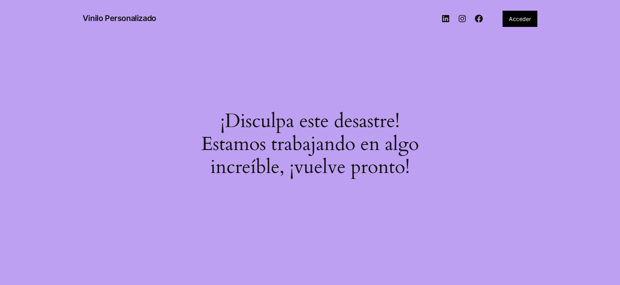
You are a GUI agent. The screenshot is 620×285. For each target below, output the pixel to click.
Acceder (520, 18)
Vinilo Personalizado (119, 18)
